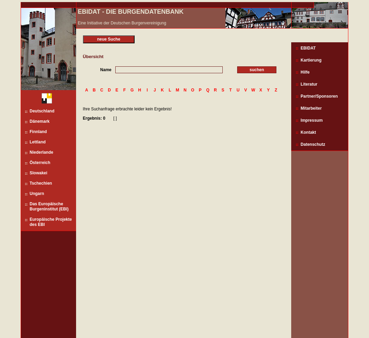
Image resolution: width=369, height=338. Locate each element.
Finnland (38, 131)
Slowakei (38, 173)
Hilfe (305, 72)
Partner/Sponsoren (319, 96)
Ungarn (37, 193)
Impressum (312, 120)
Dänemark (40, 121)
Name (106, 69)
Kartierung (311, 60)
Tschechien (41, 183)
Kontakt (308, 132)
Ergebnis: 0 (94, 118)
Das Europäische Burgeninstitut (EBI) (49, 206)
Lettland (38, 142)
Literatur (309, 84)
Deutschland (42, 111)
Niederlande (41, 152)
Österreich (40, 162)
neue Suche (108, 39)
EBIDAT (308, 48)
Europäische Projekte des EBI (51, 222)
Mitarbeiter (311, 108)
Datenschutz (313, 144)
